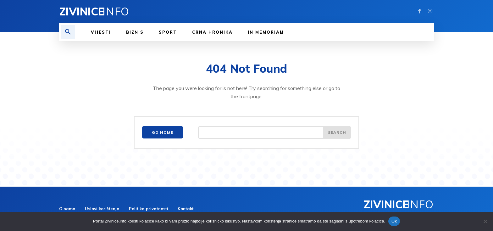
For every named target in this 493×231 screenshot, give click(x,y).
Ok (394, 221)
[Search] (337, 132)
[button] (68, 32)
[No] (485, 221)
